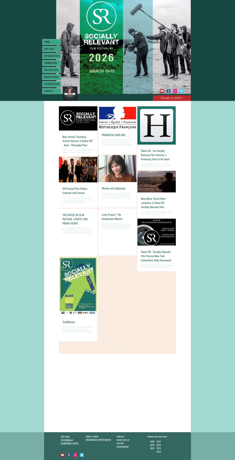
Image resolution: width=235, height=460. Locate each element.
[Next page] (126, 346)
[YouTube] (162, 91)
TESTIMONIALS (67, 440)
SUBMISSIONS (50, 63)
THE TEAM (65, 436)
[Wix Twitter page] (181, 91)
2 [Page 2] (120, 346)
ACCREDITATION (51, 84)
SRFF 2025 (49, 49)
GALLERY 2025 (51, 70)
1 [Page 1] (114, 346)
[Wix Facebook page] (168, 91)
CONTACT (48, 91)
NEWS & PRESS (51, 77)
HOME (47, 42)
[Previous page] (108, 346)
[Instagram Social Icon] (175, 91)
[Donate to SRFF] (172, 98)
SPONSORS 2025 (52, 56)
